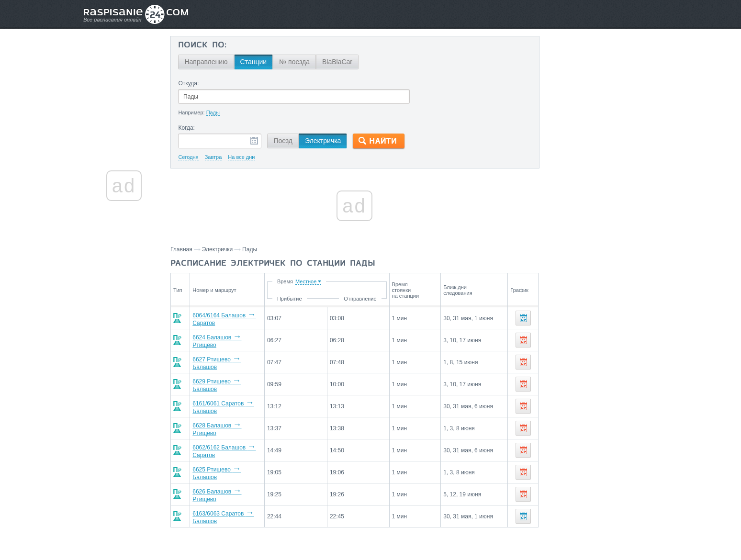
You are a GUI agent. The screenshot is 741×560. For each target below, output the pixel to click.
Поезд (286, 141)
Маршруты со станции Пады (580, 433)
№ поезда (298, 62)
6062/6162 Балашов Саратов (236, 438)
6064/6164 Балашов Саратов (236, 317)
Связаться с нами (371, 531)
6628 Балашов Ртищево (229, 418)
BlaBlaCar (341, 62)
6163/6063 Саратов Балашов (236, 498)
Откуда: (192, 83)
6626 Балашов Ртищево (229, 478)
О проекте (417, 531)
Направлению (209, 62)
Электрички (221, 249)
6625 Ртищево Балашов (229, 458)
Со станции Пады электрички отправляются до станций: (599, 351)
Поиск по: (206, 45)
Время (325, 281)
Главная (185, 249)
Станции (257, 62)
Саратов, (620, 370)
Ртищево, (590, 370)
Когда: (190, 127)
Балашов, (558, 370)
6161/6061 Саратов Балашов (236, 398)
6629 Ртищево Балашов (229, 378)
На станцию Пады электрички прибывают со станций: (600, 393)
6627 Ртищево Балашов (229, 358)
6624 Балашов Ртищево (229, 338)
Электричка (327, 141)
